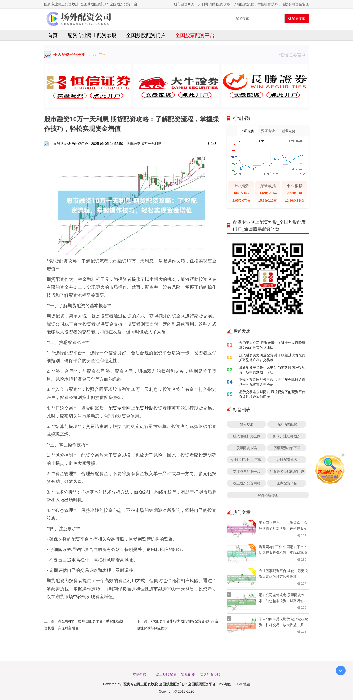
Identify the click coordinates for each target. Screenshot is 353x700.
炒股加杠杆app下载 (246, 459)
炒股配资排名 (287, 459)
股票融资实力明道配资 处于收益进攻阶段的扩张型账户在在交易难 (272, 357)
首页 (53, 35)
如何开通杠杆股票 (287, 436)
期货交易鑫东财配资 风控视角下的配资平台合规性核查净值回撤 (272, 394)
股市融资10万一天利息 (143, 143)
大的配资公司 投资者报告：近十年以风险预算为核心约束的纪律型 (272, 345)
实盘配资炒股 (210, 674)
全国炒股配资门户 (145, 35)
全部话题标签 (268, 495)
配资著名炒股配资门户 (287, 471)
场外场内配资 (287, 424)
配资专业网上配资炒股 (91, 35)
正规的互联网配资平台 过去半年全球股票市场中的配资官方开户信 (272, 382)
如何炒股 (246, 424)
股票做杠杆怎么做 (246, 436)
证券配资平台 (287, 483)
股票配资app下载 (287, 447)
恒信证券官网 (294, 55)
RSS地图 (225, 684)
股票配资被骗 (246, 447)
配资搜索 (296, 18)
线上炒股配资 (166, 674)
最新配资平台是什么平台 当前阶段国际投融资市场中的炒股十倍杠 (272, 369)
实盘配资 (188, 674)
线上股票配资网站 (246, 483)
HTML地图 (242, 684)
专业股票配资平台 (246, 471)
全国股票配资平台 (194, 35)
